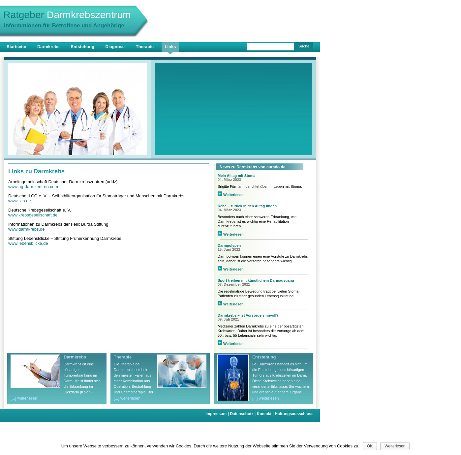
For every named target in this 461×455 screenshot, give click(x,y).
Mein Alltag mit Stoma (237, 176)
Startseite (16, 46)
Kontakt (266, 414)
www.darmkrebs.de (26, 229)
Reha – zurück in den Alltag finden (247, 206)
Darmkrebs (48, 46)
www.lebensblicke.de (28, 243)
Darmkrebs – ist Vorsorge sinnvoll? (248, 315)
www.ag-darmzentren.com (33, 186)
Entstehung (82, 46)
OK (370, 446)
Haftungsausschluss (294, 414)
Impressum (217, 414)
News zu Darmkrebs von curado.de (252, 167)
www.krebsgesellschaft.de (33, 215)
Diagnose (115, 46)
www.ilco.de (19, 200)
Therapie (145, 46)
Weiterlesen (231, 195)
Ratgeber (67, 14)
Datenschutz (243, 414)
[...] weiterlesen (24, 398)
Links (170, 46)
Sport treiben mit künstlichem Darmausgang (256, 280)
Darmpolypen (229, 245)
